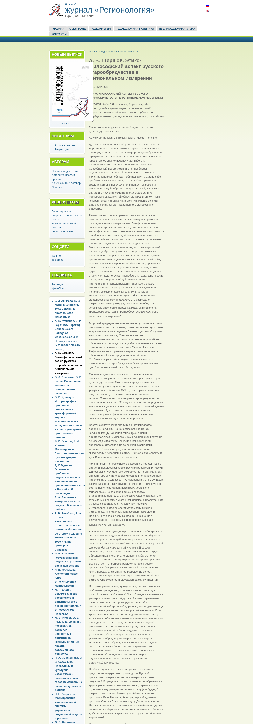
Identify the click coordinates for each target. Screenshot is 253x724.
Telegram (57, 259)
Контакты (59, 34)
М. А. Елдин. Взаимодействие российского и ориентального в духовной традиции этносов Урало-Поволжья (68, 601)
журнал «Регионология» (110, 9)
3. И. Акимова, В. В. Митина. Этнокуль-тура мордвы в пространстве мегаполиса (67, 308)
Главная (58, 28)
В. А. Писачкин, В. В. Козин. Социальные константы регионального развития (68, 385)
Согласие (57, 187)
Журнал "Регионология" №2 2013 (119, 51)
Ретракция (62, 149)
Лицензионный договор (66, 183)
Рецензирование (62, 211)
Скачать (67, 123)
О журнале (77, 28)
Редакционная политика (135, 28)
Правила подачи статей (66, 171)
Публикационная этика (177, 28)
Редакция (57, 284)
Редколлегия (101, 28)
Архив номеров (65, 145)
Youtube (56, 255)
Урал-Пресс (59, 288)
